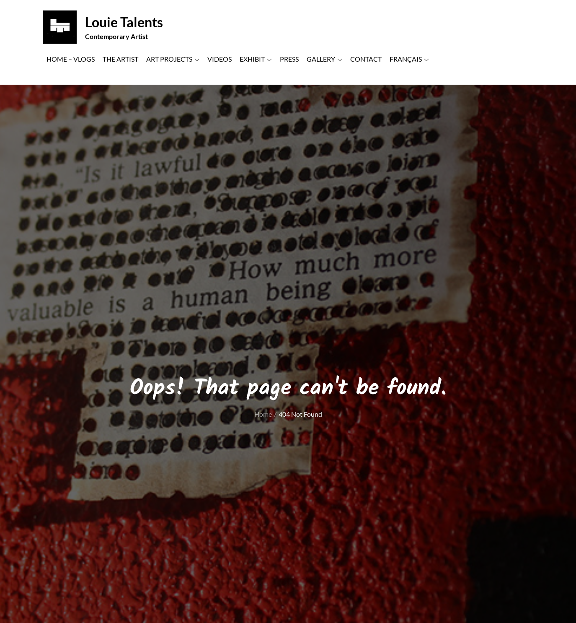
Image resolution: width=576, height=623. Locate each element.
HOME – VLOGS (70, 59)
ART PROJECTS (172, 59)
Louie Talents (124, 22)
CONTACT (366, 59)
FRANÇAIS (409, 59)
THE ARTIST (120, 59)
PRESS (289, 59)
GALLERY (324, 59)
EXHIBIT (256, 59)
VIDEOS (219, 59)
